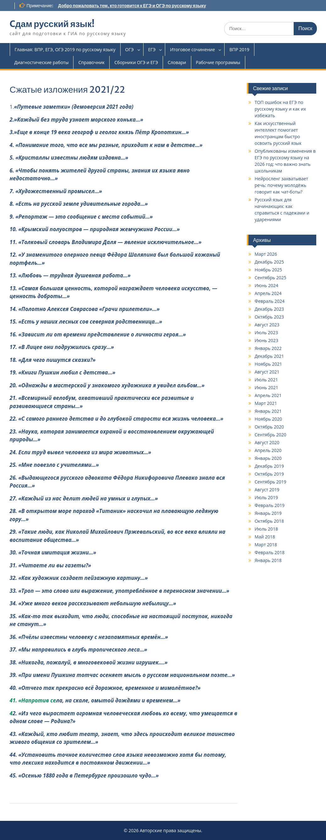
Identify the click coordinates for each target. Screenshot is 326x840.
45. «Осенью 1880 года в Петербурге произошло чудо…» (84, 775)
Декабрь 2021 (269, 356)
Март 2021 (266, 403)
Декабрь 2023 (269, 309)
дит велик (185, 734)
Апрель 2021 (268, 395)
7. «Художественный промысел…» (56, 191)
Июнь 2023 (266, 340)
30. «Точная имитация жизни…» (53, 552)
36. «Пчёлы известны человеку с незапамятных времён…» (89, 637)
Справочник (91, 62)
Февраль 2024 (270, 301)
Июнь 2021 (266, 387)
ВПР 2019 (239, 49)
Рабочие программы (218, 62)
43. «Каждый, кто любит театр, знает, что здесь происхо (90, 734)
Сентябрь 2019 (270, 482)
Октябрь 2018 (269, 521)
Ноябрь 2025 (268, 270)
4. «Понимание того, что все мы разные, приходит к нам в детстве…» (106, 145)
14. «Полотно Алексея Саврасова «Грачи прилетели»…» (85, 309)
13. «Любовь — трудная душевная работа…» (70, 275)
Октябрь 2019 (269, 474)
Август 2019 (267, 490)
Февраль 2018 (270, 552)
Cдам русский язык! (52, 24)
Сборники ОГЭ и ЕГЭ (136, 62)
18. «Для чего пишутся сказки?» (53, 359)
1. (71, 106)
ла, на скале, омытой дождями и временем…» (118, 700)
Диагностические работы (41, 62)
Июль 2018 (266, 529)
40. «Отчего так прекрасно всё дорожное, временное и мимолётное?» (105, 687)
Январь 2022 (268, 348)
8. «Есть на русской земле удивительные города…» (79, 203)
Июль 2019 (266, 497)
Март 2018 (266, 545)
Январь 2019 (268, 513)
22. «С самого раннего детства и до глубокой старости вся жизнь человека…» (116, 418)
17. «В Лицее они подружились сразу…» (62, 347)
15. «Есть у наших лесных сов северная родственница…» (86, 321)
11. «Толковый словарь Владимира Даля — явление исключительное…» (106, 242)
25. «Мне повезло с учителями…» (54, 464)
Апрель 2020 (268, 450)
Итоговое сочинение (192, 49)
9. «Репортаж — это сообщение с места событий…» (81, 216)
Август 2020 (267, 442)
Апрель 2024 (268, 293)
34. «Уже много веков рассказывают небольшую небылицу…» (93, 603)
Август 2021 (267, 372)
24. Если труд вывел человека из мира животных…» (80, 452)
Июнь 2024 (266, 285)
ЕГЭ (152, 49)
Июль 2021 (266, 380)
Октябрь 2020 (269, 427)
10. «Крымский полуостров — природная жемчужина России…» (95, 229)
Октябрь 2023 (269, 317)
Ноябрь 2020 (268, 419)
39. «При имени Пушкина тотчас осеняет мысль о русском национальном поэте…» (122, 675)
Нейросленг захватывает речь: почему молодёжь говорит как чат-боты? (281, 185)
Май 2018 (265, 537)
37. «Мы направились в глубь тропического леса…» (78, 649)
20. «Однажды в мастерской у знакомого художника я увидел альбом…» (107, 385)
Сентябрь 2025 (270, 278)
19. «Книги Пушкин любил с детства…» (63, 372)
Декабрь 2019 (269, 466)
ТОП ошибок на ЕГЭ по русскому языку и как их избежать (280, 108)
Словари (177, 62)
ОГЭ (129, 49)
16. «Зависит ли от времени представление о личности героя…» (98, 334)
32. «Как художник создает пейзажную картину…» (79, 577)
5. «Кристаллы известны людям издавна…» (69, 157)
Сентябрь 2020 (270, 435)
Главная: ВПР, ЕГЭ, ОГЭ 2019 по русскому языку (65, 49)
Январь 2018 (268, 560)
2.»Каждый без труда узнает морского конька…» (76, 119)
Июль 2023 (266, 332)
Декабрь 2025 (269, 262)
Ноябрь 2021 (268, 364)
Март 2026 (266, 254)
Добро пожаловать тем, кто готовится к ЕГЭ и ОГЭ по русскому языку (132, 5)
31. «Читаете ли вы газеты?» (50, 565)
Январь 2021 (268, 411)
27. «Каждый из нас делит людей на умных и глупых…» (84, 498)
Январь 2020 (268, 458)
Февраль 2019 (270, 505)
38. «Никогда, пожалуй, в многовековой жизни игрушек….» (89, 662)
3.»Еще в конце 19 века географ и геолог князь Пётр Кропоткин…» (99, 132)
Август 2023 (267, 325)
